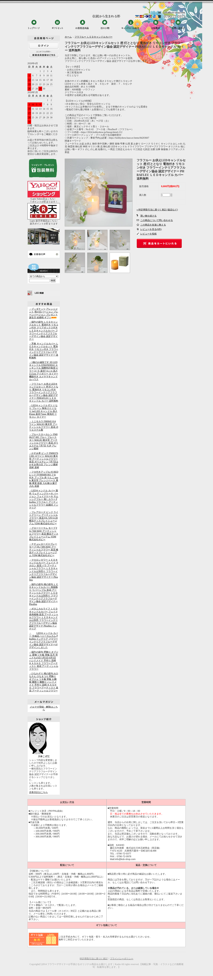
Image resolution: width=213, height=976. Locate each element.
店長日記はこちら (38, 792)
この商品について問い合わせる (156, 220)
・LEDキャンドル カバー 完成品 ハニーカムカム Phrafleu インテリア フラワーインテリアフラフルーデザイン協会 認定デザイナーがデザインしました (43, 640)
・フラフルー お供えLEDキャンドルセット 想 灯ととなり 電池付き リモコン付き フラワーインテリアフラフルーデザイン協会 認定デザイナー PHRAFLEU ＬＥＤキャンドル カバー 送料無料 (43, 392)
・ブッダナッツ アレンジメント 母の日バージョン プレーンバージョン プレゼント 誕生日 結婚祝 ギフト (43, 313)
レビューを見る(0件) (151, 229)
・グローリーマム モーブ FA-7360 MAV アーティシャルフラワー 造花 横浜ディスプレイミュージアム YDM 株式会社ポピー (43, 534)
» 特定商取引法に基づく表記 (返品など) (157, 209)
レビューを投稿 (148, 234)
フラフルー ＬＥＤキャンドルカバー (93, 37)
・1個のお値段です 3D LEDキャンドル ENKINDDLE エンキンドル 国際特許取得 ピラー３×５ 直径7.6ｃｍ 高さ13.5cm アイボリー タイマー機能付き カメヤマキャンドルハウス (43, 371)
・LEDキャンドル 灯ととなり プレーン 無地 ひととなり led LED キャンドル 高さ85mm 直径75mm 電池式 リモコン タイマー (43, 411)
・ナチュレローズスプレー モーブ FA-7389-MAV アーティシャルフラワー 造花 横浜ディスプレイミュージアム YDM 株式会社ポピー (43, 550)
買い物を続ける (148, 216)
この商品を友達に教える (153, 225)
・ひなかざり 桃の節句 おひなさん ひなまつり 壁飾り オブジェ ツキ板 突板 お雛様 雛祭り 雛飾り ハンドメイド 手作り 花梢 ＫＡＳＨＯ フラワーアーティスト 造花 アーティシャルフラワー (43, 682)
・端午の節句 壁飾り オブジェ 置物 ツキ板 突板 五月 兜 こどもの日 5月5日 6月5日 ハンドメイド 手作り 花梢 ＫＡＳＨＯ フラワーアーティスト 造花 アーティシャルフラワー (43, 660)
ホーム (68, 37)
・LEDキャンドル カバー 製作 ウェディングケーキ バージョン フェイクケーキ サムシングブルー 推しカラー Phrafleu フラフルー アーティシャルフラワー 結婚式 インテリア (43, 499)
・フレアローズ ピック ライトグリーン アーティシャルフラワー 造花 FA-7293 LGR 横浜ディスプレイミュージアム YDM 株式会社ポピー (43, 518)
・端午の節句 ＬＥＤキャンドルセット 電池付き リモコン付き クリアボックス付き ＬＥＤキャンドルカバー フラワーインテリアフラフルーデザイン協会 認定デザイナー (43, 330)
